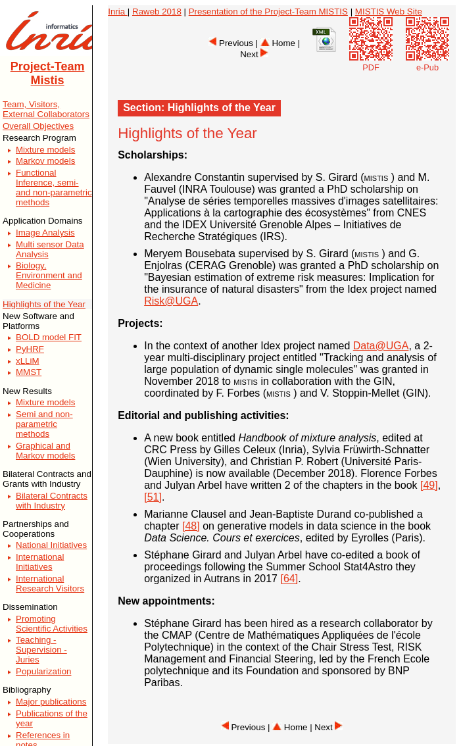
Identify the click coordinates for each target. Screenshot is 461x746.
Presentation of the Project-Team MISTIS (268, 11)
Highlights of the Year (44, 304)
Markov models (45, 161)
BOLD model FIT (49, 337)
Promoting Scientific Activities (51, 624)
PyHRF (30, 349)
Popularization (43, 671)
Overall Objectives (38, 126)
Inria (118, 11)
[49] (429, 485)
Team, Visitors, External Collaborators (46, 109)
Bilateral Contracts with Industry (51, 500)
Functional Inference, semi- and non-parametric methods (54, 187)
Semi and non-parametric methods (44, 424)
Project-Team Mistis (48, 73)
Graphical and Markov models (45, 450)
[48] (191, 526)
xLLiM (27, 361)
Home (277, 43)
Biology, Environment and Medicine (49, 275)
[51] (153, 497)
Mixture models (45, 150)
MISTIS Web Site (388, 11)
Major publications (51, 702)
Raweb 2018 (157, 11)
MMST (28, 372)
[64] (289, 578)
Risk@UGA (171, 301)
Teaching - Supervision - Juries (41, 649)
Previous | (234, 43)
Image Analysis (45, 232)
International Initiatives (40, 562)
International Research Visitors (50, 583)
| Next (326, 727)
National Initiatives (51, 545)
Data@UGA (381, 345)
